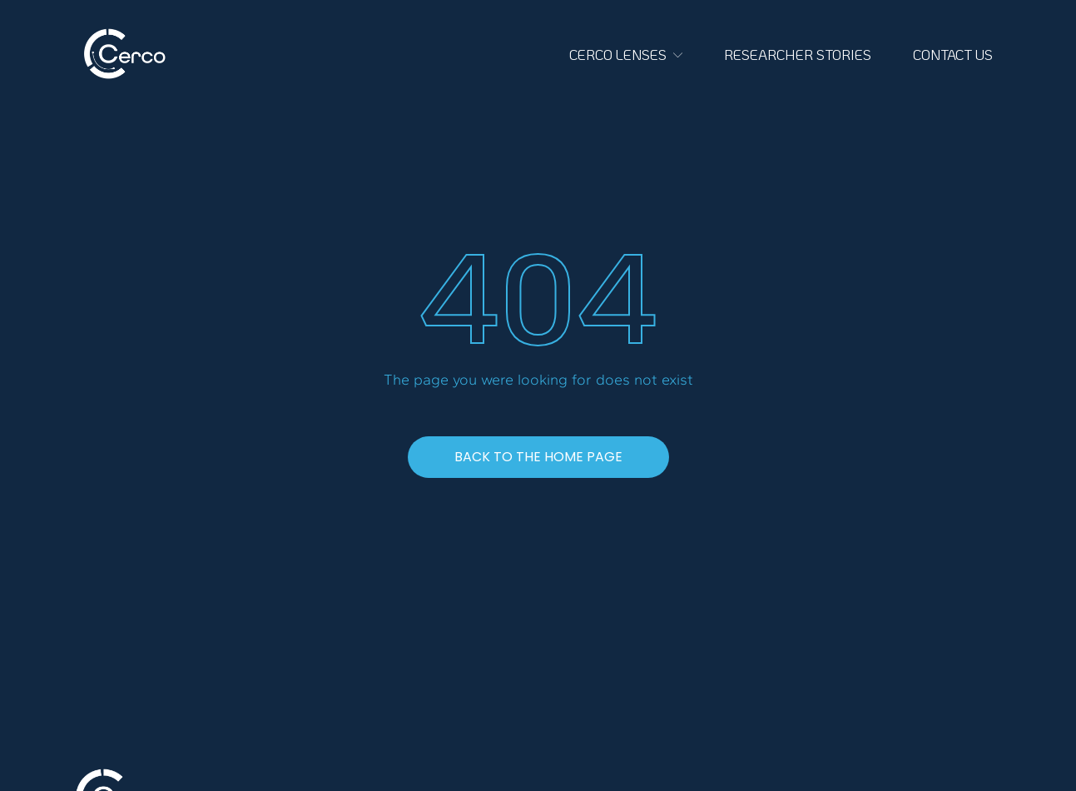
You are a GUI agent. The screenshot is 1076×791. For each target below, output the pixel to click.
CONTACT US (953, 54)
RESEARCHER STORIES (797, 54)
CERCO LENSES (625, 54)
